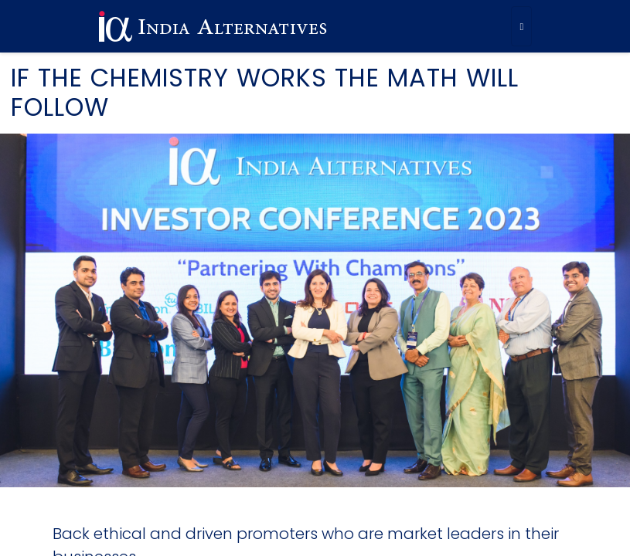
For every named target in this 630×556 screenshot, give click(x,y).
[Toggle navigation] (521, 26)
